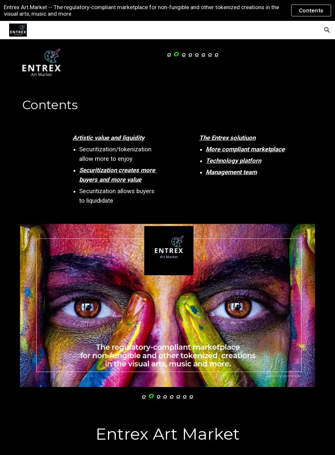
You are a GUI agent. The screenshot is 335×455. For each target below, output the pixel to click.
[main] (192, 54)
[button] (327, 30)
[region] (167, 10)
